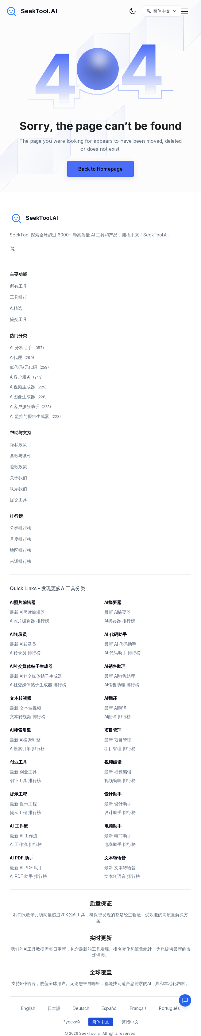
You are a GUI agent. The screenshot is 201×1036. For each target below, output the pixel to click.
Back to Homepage (100, 169)
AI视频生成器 (28, 386)
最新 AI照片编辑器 (27, 612)
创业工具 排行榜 (25, 780)
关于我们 (18, 477)
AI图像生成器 (28, 396)
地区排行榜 (20, 550)
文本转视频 (20, 698)
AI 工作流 (19, 825)
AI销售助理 (115, 666)
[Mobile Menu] (185, 11)
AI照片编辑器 (22, 602)
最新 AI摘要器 (117, 612)
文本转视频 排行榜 (27, 716)
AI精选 (16, 308)
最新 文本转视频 (25, 708)
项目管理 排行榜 (120, 748)
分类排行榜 (20, 528)
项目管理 (113, 730)
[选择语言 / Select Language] (162, 11)
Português (169, 1008)
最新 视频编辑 (117, 771)
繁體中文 (130, 1021)
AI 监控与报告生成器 (35, 416)
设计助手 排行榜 (120, 812)
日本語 (54, 1008)
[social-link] (12, 248)
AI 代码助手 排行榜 (122, 652)
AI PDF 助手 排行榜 (28, 876)
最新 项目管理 (117, 739)
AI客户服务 (26, 377)
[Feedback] (185, 1000)
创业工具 (18, 762)
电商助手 (113, 825)
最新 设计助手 (117, 803)
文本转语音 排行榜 (122, 876)
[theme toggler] (132, 11)
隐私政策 (18, 444)
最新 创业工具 (23, 771)
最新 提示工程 (23, 803)
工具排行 (18, 297)
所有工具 (18, 286)
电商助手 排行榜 (120, 844)
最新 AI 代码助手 (120, 644)
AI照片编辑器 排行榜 (29, 620)
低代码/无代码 (29, 367)
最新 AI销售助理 (119, 676)
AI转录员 (18, 634)
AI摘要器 (112, 602)
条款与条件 (20, 455)
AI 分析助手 (27, 347)
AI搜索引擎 (20, 730)
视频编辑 (113, 762)
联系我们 (18, 488)
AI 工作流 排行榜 (26, 844)
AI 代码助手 (115, 634)
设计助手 (113, 793)
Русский (71, 1021)
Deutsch (81, 1008)
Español (110, 1008)
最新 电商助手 (117, 835)
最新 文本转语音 (120, 867)
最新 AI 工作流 (23, 835)
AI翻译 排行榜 (117, 716)
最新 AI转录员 (23, 644)
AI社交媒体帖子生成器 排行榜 (38, 684)
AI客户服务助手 (30, 406)
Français (138, 1008)
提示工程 (18, 793)
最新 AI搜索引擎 (25, 739)
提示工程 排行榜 (25, 812)
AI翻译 (110, 698)
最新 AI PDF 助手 (26, 867)
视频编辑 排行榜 (120, 780)
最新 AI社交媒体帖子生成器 (36, 676)
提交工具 (18, 319)
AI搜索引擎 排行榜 (27, 748)
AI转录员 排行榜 (25, 652)
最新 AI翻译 (115, 708)
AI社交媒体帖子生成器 (31, 666)
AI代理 (22, 357)
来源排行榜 (20, 561)
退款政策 (18, 466)
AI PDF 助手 (21, 857)
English (28, 1008)
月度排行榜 (20, 539)
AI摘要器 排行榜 (119, 620)
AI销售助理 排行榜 (121, 684)
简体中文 (100, 1021)
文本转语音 (115, 857)
